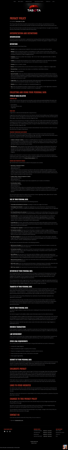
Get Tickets (50, 430)
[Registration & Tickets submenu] (43, 1)
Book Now (50, 436)
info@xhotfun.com (19, 420)
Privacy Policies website (30, 158)
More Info (45, 430)
